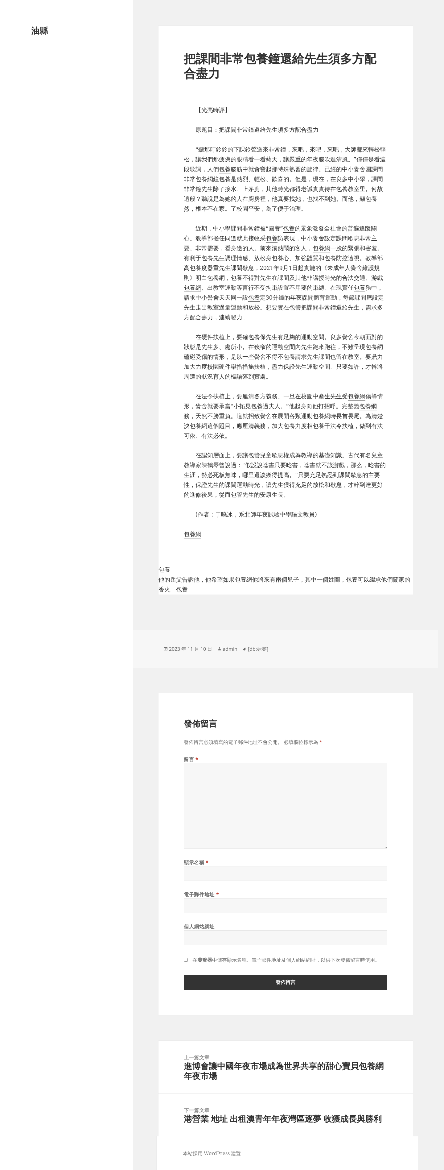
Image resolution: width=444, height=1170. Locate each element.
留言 (191, 759)
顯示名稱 (196, 862)
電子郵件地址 (201, 894)
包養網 (204, 179)
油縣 (39, 30)
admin (230, 648)
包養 (225, 169)
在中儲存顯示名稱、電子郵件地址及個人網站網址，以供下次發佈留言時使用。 (286, 959)
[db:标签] (258, 648)
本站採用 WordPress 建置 (212, 1153)
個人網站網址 (199, 926)
